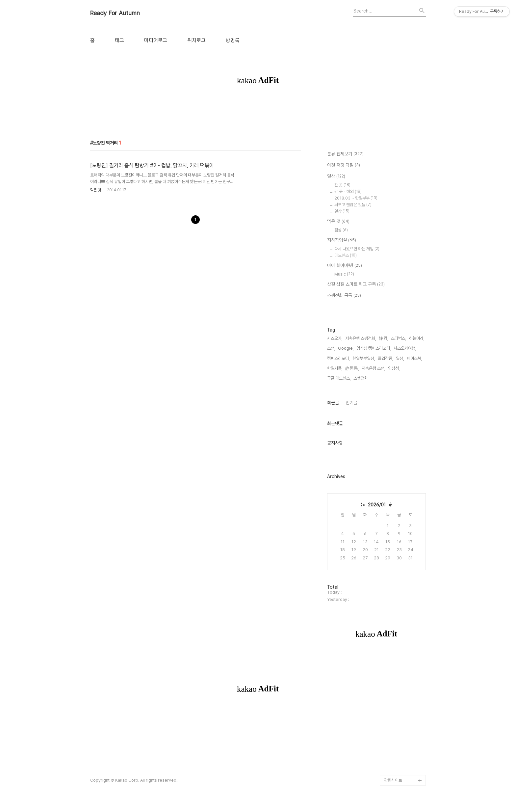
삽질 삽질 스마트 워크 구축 (356, 284)
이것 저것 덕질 (343, 165)
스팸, (331, 348)
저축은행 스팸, (373, 368)
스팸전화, (361, 378)
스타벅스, (398, 338)
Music (344, 274)
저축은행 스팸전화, (360, 338)
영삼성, (394, 368)
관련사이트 (393, 780)
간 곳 (342, 184)
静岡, (383, 338)
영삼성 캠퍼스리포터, (373, 348)
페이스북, (414, 358)
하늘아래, (417, 338)
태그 (119, 40)
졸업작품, (385, 358)
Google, (346, 348)
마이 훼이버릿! (344, 265)
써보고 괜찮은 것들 (353, 204)
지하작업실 (341, 240)
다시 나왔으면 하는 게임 (356, 248)
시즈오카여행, (405, 348)
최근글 (333, 402)
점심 (341, 230)
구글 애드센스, (339, 378)
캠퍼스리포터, (338, 358)
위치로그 (196, 40)
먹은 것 (95, 190)
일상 (336, 176)
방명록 (233, 40)
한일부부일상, (363, 358)
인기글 (351, 402)
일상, (400, 358)
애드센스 (345, 255)
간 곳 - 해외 (348, 191)
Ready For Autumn (115, 13)
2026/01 (377, 505)
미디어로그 (155, 40)
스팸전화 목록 (344, 295)
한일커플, (335, 368)
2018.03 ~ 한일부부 (355, 198)
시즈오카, (335, 338)
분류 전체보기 (345, 154)
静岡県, (352, 368)
